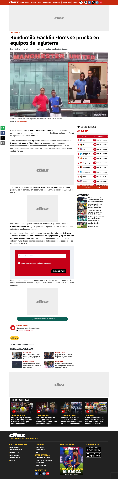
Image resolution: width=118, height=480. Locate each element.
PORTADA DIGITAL (67, 445)
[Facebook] (36, 473)
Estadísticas (88, 127)
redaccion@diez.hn (24, 330)
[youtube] (47, 473)
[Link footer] (17, 435)
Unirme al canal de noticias (44, 319)
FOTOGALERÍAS (22, 400)
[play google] (97, 449)
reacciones (90, 415)
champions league (18, 415)
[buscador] (81, 2)
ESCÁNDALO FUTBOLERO (69, 415)
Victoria (15, 338)
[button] (3, 128)
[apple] (97, 455)
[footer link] (59, 440)
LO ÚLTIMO (83, 194)
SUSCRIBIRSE (59, 271)
